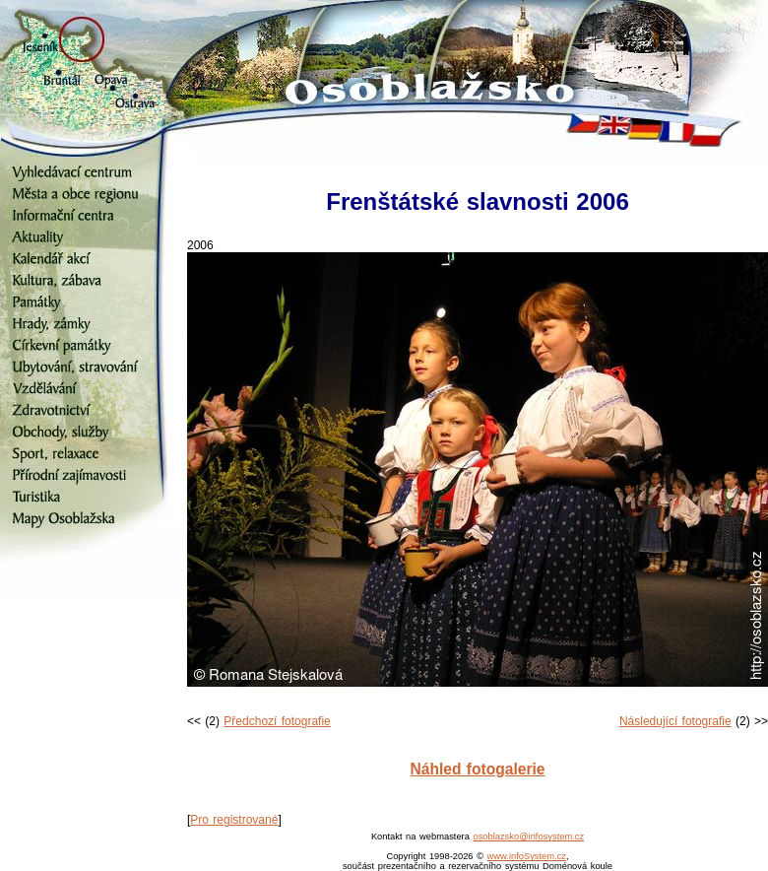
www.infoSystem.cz (526, 856)
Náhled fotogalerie (477, 769)
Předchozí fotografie (277, 721)
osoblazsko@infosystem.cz (528, 836)
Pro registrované (234, 820)
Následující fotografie (675, 721)
